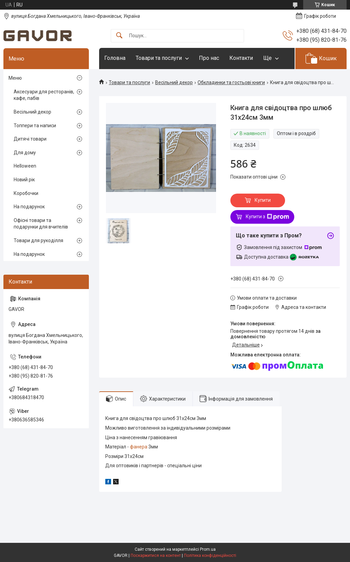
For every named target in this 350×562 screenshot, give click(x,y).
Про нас (209, 58)
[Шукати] (119, 35)
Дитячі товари (30, 139)
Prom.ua (208, 549)
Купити (263, 200)
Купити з (267, 217)
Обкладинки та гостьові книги (231, 82)
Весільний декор (174, 82)
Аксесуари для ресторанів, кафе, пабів (44, 95)
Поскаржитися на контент (156, 555)
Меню (15, 78)
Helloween (25, 166)
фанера (138, 446)
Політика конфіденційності (210, 555)
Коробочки (26, 193)
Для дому (25, 152)
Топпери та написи (35, 125)
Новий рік (24, 179)
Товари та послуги (159, 58)
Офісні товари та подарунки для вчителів (41, 224)
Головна (114, 58)
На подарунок (29, 206)
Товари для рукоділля (38, 240)
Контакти (241, 58)
